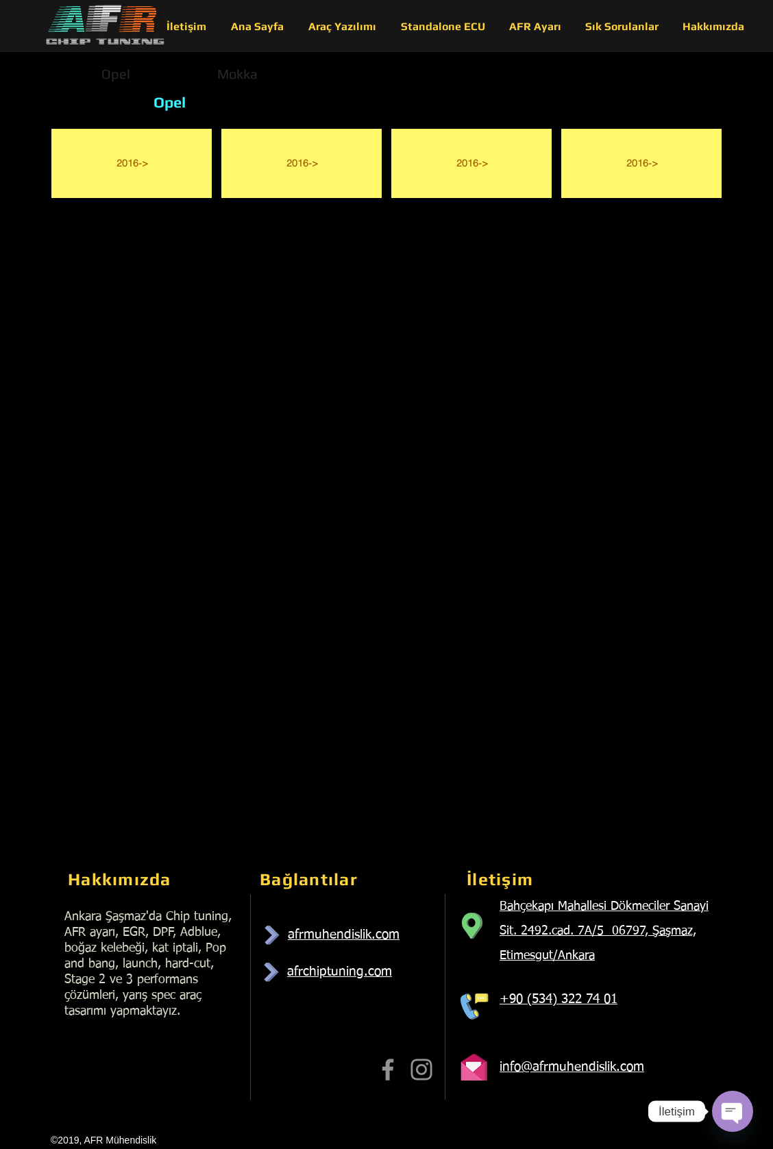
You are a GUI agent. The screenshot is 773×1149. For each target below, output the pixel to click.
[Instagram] (421, 1069)
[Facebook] (387, 1069)
